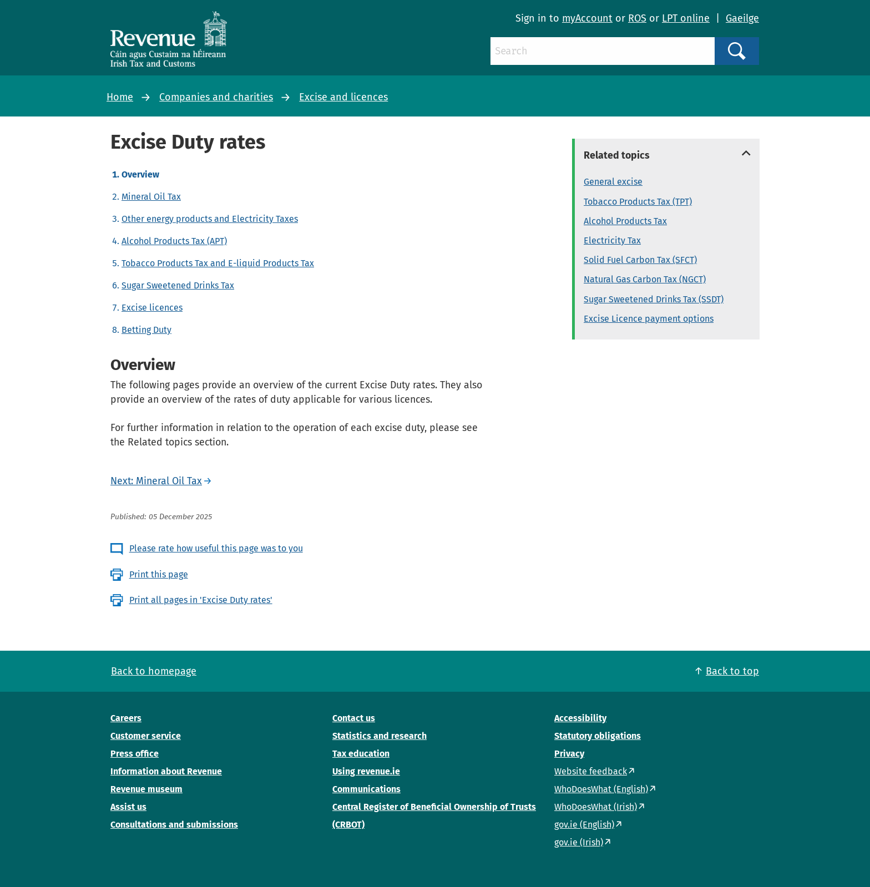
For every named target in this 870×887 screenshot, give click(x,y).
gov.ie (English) (584, 824)
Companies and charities (216, 97)
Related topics (617, 155)
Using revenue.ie (366, 771)
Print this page (158, 574)
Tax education (361, 753)
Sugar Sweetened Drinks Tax (178, 285)
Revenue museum (146, 789)
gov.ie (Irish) (578, 842)
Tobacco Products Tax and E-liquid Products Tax (218, 263)
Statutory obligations (597, 736)
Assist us (128, 807)
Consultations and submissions (174, 824)
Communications (366, 789)
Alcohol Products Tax (625, 221)
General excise (613, 181)
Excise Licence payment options (649, 318)
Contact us (353, 718)
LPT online (686, 18)
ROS (637, 18)
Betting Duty (146, 330)
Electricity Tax (612, 240)
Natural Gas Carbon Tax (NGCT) (645, 279)
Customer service (145, 736)
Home (120, 97)
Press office (134, 753)
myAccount (587, 18)
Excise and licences (343, 97)
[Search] (602, 51)
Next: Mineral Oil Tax (156, 481)
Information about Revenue (166, 771)
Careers (125, 718)
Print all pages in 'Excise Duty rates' (200, 600)
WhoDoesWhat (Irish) (595, 807)
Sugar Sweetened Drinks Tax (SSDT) (654, 299)
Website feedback (590, 771)
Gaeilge (742, 18)
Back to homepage (153, 671)
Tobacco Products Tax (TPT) (638, 201)
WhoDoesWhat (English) (601, 789)
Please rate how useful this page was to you (216, 548)
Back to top (732, 671)
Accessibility (580, 718)
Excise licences (152, 307)
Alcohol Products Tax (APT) (174, 241)
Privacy (569, 753)
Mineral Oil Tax (151, 196)
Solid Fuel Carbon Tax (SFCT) (640, 260)
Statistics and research (379, 736)
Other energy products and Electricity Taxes (210, 219)
